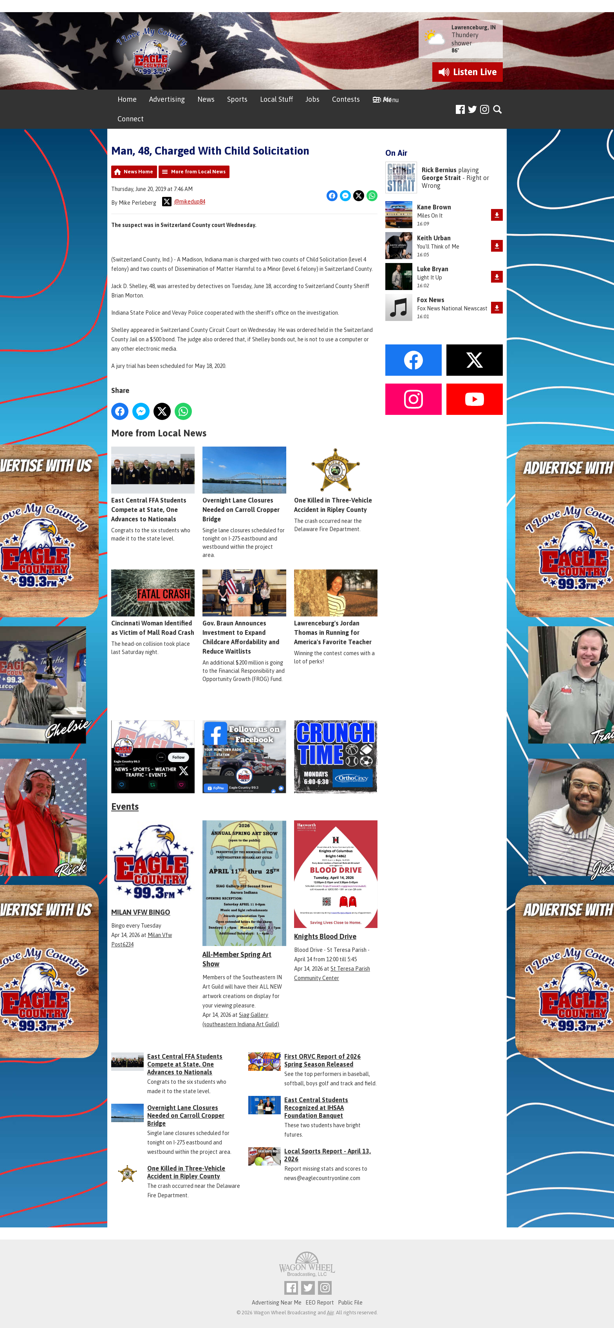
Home (127, 99)
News (206, 99)
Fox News (430, 299)
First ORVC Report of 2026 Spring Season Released (322, 1060)
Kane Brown (434, 207)
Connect (130, 119)
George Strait (441, 177)
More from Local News (198, 172)
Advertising (167, 99)
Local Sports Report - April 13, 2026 (327, 1155)
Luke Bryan (432, 268)
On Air (382, 99)
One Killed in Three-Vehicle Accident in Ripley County (335, 480)
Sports (237, 99)
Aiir (330, 1312)
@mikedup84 (183, 201)
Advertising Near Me (277, 1302)
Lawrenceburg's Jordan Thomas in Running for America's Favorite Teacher (335, 607)
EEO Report (319, 1302)
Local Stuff (276, 99)
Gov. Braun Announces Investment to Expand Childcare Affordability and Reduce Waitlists (244, 612)
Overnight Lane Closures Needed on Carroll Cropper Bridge (244, 485)
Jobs (312, 99)
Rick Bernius (439, 169)
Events (125, 806)
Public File (350, 1302)
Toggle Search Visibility (498, 110)
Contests (346, 99)
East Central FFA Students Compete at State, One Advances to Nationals (153, 485)
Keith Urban (434, 237)
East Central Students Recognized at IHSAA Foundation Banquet (316, 1107)
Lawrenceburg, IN (473, 27)
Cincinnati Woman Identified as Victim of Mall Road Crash (153, 602)
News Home (138, 172)
